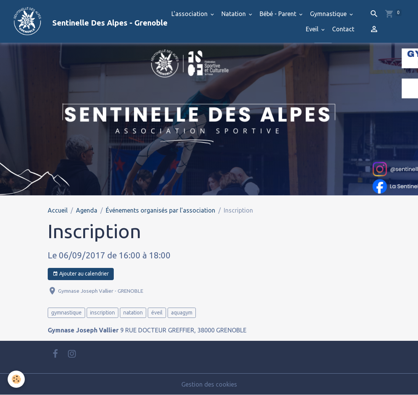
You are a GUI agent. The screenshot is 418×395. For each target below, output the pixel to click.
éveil (157, 313)
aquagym (181, 313)
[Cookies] (16, 379)
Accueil (58, 210)
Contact (343, 29)
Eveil (313, 29)
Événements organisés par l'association (160, 210)
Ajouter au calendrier (81, 274)
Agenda (86, 210)
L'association (190, 13)
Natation (234, 13)
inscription (102, 313)
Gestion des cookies (209, 384)
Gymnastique (329, 13)
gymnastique (66, 313)
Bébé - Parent (279, 13)
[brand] (75, 21)
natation (133, 313)
